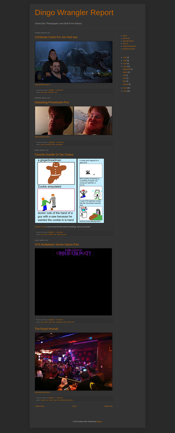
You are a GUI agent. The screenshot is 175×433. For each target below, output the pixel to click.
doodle (45, 234)
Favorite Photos (128, 41)
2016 (125, 57)
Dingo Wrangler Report (74, 12)
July (124, 75)
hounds (43, 400)
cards (45, 92)
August (125, 72)
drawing (59, 234)
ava (42, 92)
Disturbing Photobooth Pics (52, 102)
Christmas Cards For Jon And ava (56, 37)
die (42, 234)
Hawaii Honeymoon (129, 46)
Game (64, 234)
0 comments (59, 90)
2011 (125, 91)
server (69, 322)
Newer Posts (39, 406)
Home (74, 406)
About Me (126, 38)
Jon (56, 92)
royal (54, 400)
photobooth (59, 144)
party (64, 322)
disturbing (48, 144)
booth (42, 144)
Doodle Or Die (40, 227)
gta (54, 322)
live (47, 400)
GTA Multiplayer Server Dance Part (57, 244)
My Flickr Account (129, 49)
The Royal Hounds (46, 328)
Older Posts (108, 406)
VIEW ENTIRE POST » (43, 85)
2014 (125, 63)
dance (46, 322)
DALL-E (125, 44)
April (124, 81)
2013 (125, 66)
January (126, 84)
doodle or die (52, 234)
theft (72, 322)
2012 (125, 88)
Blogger (99, 421)
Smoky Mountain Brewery (65, 400)
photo (53, 144)
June (124, 78)
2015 (125, 60)
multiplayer (59, 322)
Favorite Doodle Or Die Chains (54, 154)
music (50, 400)
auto (42, 322)
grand (50, 322)
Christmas (51, 92)
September (127, 69)
